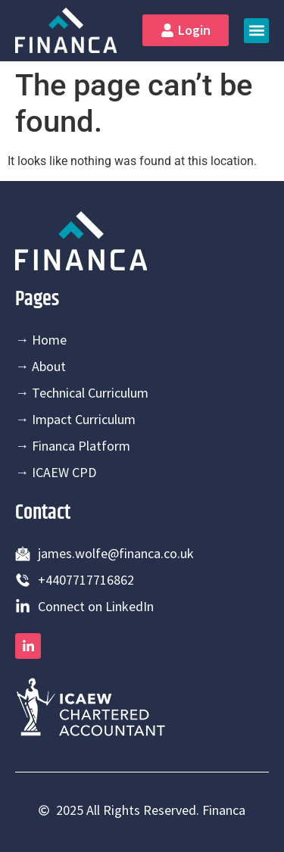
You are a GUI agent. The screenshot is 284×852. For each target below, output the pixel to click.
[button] (256, 30)
